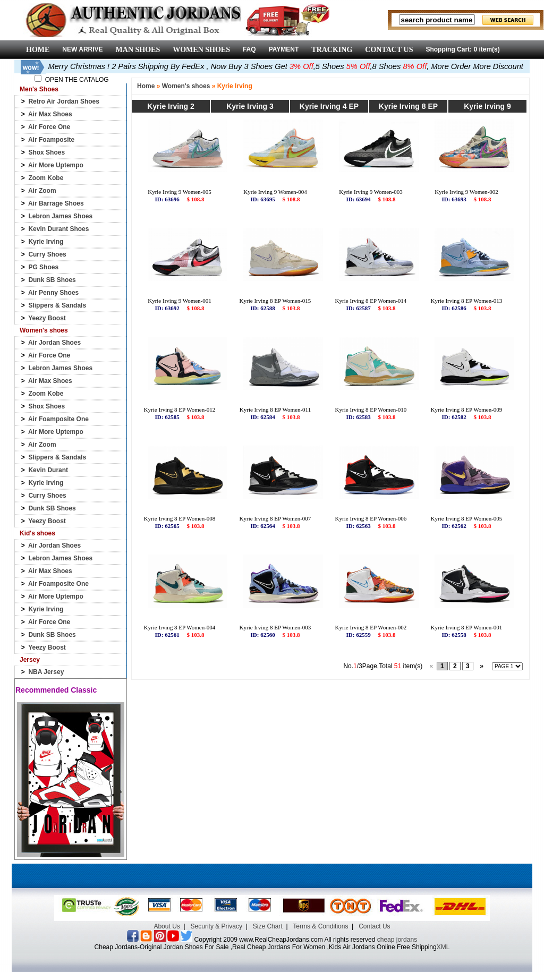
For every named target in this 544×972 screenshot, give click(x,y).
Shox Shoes (46, 152)
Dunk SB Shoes (51, 280)
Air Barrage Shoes (56, 203)
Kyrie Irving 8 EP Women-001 (467, 627)
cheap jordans (397, 939)
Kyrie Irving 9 (487, 106)
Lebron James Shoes (60, 216)
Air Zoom (42, 190)
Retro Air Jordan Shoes (63, 101)
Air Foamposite (51, 139)
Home (146, 86)
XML (443, 947)
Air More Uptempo (55, 165)
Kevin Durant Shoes (58, 229)
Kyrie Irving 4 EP (329, 106)
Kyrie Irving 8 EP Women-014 (371, 300)
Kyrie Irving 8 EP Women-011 (275, 409)
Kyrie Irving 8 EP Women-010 (371, 409)
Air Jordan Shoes (54, 342)
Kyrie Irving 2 (170, 106)
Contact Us (374, 926)
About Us (167, 926)
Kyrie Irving (45, 241)
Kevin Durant (48, 470)
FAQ (249, 49)
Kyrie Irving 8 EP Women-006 (371, 518)
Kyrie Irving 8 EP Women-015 (275, 300)
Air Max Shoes (50, 114)
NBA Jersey (46, 672)
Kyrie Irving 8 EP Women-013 (467, 300)
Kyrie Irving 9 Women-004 (275, 192)
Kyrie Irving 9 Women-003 (371, 192)
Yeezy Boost (47, 318)
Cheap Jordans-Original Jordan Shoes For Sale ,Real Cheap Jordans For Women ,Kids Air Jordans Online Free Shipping (266, 947)
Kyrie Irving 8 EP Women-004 (180, 627)
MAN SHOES (138, 50)
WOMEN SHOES (201, 50)
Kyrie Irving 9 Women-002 (466, 192)
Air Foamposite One (58, 419)
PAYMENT (284, 49)
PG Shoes (43, 267)
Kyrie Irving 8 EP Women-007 (275, 518)
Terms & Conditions (320, 926)
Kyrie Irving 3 (250, 106)
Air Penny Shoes (53, 292)
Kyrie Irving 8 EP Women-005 (467, 518)
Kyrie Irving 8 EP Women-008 (180, 518)
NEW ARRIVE (82, 49)
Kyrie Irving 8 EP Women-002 (371, 627)
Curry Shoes (47, 254)
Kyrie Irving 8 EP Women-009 (467, 409)
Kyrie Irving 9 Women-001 (179, 300)
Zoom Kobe (45, 178)
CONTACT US (389, 50)
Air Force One (49, 127)
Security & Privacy (216, 926)
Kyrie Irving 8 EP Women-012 (180, 409)
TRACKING (331, 50)
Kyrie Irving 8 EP (408, 106)
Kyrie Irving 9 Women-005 (179, 192)
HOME (37, 50)
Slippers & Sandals (57, 305)
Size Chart (268, 926)
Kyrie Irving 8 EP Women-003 (275, 627)
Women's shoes (186, 86)
